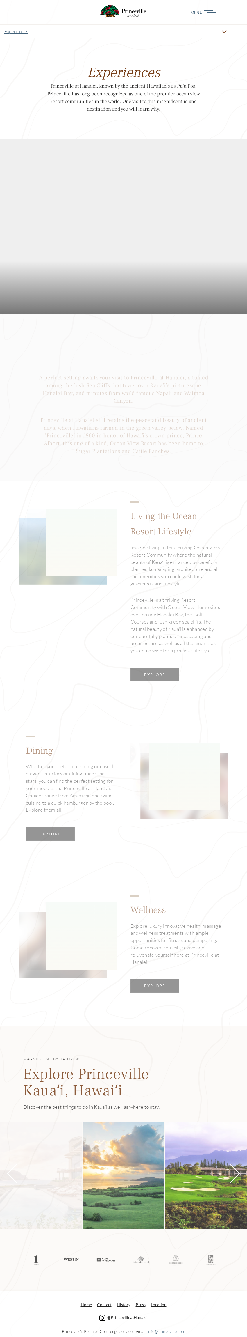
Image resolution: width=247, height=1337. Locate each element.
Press (141, 1303)
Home (86, 1303)
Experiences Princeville (123, 11)
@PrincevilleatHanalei (123, 1316)
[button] (16, 1173)
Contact (104, 1303)
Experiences (16, 31)
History (123, 1303)
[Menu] (226, 12)
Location (159, 1303)
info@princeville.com (166, 1330)
